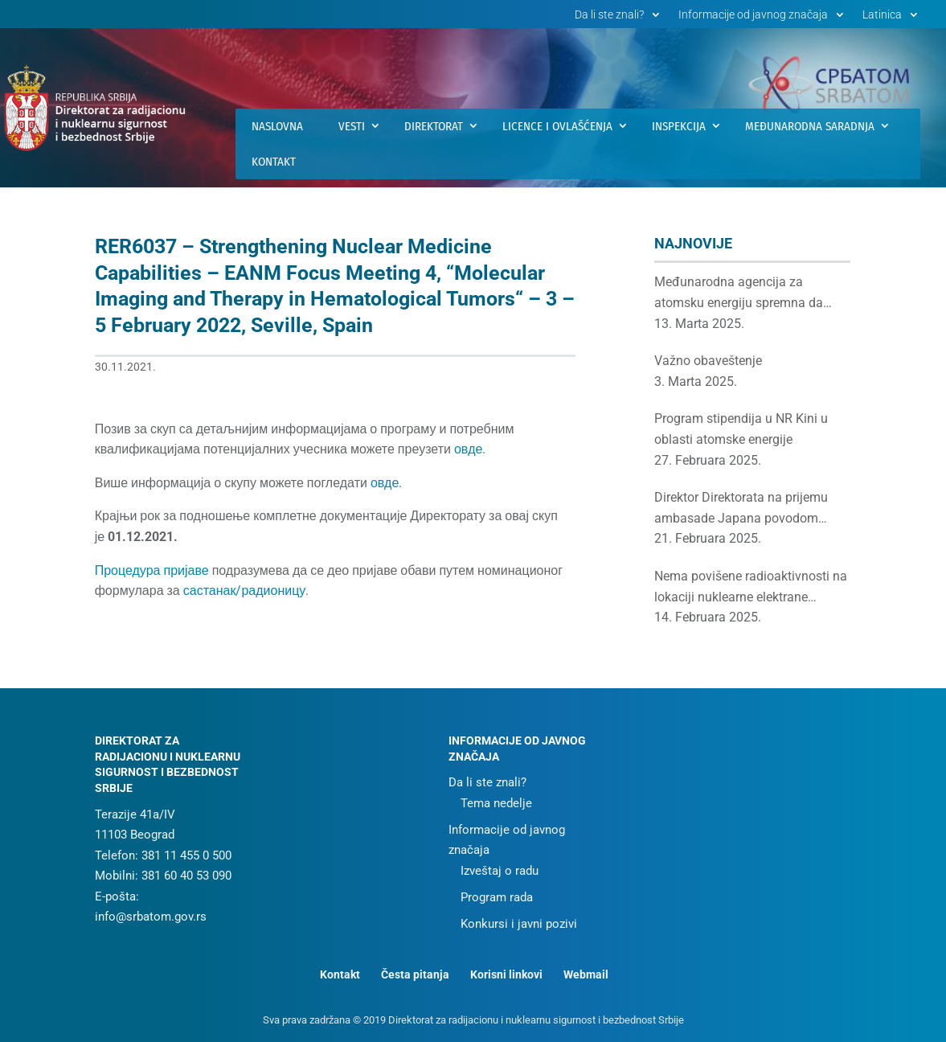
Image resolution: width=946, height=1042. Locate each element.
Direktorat (433, 126)
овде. (469, 449)
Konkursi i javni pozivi (519, 924)
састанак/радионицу (244, 590)
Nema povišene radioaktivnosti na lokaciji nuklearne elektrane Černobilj (750, 587)
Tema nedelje (496, 803)
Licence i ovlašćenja (557, 126)
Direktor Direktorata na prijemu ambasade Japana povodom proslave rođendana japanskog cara (742, 509)
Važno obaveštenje (708, 360)
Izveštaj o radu (500, 871)
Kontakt (274, 161)
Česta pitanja (415, 974)
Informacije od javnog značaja (753, 15)
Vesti (351, 126)
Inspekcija (679, 126)
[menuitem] (892, 19)
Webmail (585, 974)
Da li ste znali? (609, 15)
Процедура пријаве (152, 570)
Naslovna (277, 126)
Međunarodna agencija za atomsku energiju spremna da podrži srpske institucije (738, 293)
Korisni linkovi (506, 974)
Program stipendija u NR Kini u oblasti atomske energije (741, 429)
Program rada (497, 897)
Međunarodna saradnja (809, 126)
